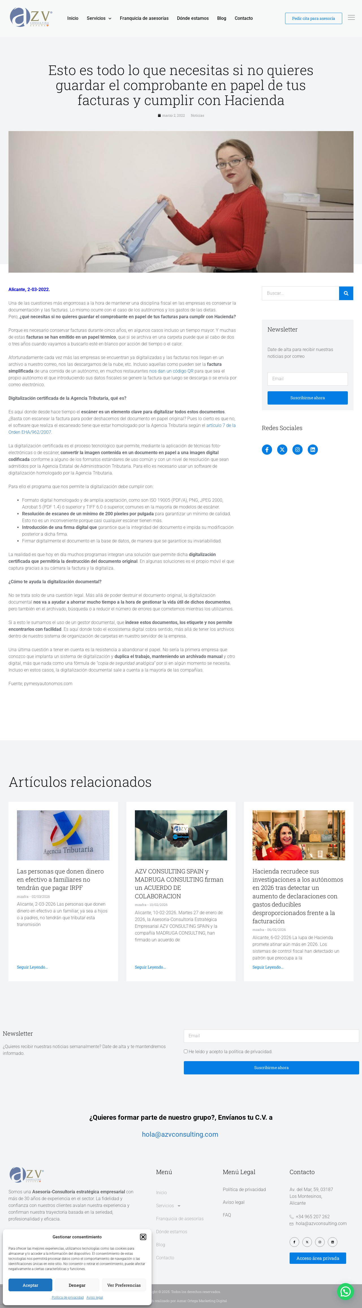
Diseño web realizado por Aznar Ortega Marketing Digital (181, 1300)
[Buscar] (346, 293)
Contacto (244, 18)
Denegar (77, 1285)
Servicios (99, 18)
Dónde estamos (193, 18)
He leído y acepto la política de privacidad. (231, 1051)
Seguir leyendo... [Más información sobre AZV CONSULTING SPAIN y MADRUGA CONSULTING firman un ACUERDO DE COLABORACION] (150, 967)
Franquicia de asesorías (144, 18)
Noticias (197, 115)
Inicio (72, 18)
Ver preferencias (124, 1285)
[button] (143, 1237)
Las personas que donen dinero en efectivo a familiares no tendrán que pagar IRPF (60, 879)
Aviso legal (95, 1298)
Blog (221, 18)
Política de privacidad (68, 1298)
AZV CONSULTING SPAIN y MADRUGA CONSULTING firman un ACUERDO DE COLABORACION (179, 883)
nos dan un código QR (172, 371)
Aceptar (30, 1285)
